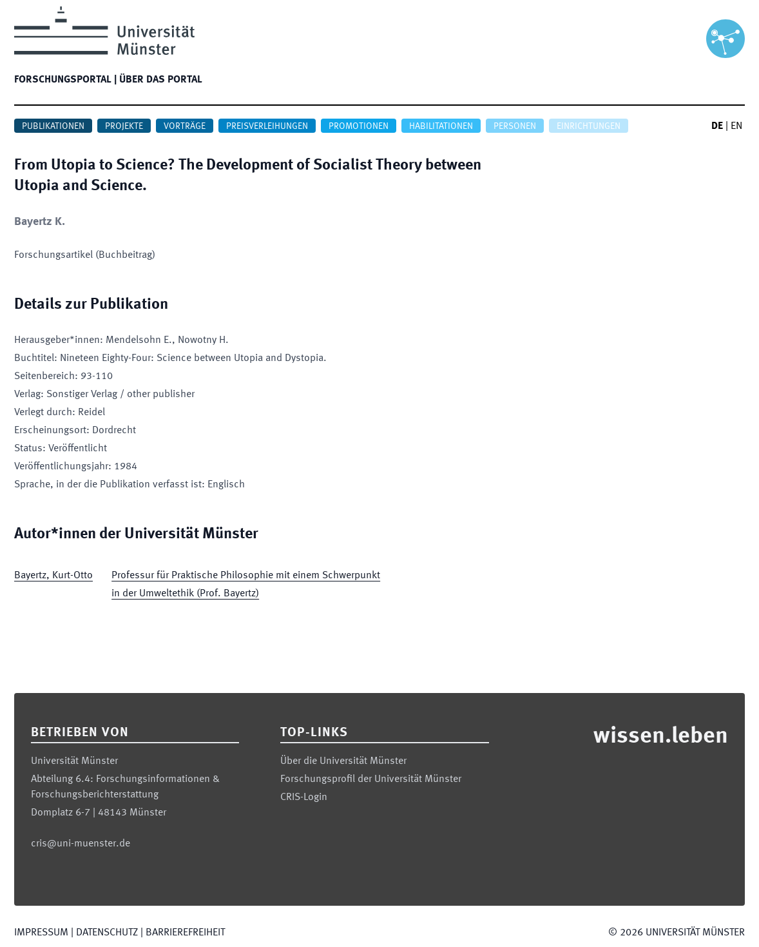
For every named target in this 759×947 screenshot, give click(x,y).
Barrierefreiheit (185, 933)
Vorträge (185, 126)
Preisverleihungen (267, 126)
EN (736, 126)
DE (717, 126)
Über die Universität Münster (343, 761)
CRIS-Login (303, 797)
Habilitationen (441, 126)
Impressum (41, 933)
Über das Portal (160, 80)
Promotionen (359, 126)
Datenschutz (107, 933)
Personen (515, 126)
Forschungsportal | (65, 80)
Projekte (124, 126)
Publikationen (53, 126)
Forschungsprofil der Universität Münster (370, 779)
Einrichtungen (588, 126)
